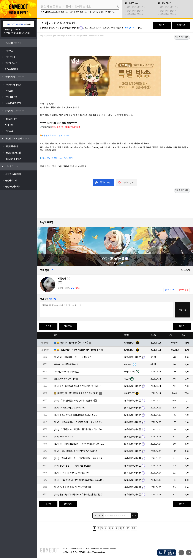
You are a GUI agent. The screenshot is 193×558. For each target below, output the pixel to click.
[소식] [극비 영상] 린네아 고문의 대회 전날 (71, 473)
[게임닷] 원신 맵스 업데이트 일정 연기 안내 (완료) (77, 393)
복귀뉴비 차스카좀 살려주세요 (66, 364)
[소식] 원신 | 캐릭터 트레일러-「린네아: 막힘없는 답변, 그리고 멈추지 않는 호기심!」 (79, 444)
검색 (134, 515)
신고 (140, 28)
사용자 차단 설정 (182, 37)
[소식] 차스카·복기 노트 (63, 437)
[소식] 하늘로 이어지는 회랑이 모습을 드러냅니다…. (75, 415)
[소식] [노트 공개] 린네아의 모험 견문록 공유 (72, 487)
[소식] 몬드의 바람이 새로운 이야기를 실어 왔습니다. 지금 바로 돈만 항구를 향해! (79, 480)
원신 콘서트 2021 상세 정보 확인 (57, 158)
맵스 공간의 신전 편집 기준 (65, 379)
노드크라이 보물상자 (59, 12)
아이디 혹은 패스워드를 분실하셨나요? (17, 33)
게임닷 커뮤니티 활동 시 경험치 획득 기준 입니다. (80, 350)
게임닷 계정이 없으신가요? (13, 30)
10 (128, 528)
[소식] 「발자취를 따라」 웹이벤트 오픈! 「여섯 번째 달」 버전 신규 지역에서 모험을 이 (79, 422)
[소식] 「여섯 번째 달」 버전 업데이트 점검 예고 (74, 401)
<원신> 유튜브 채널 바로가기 (56, 135)
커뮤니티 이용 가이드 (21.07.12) (74, 343)
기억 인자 (93, 12)
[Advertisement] (115, 46)
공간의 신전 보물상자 (78, 12)
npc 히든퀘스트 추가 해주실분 (66, 372)
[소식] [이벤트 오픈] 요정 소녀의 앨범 (69, 408)
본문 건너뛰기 (130, 28)
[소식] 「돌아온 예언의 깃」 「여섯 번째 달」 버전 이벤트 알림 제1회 (79, 458)
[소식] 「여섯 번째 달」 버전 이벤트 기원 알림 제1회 (75, 451)
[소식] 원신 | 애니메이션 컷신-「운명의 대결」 (73, 357)
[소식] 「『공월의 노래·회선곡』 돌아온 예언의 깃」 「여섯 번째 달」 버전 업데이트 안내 (79, 429)
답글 (72, 288)
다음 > (133, 528)
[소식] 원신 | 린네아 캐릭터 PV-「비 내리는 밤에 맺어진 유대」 (79, 495)
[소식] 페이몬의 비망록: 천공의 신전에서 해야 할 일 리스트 (77, 386)
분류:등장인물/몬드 (106, 12)
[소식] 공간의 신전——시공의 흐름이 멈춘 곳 (72, 466)
